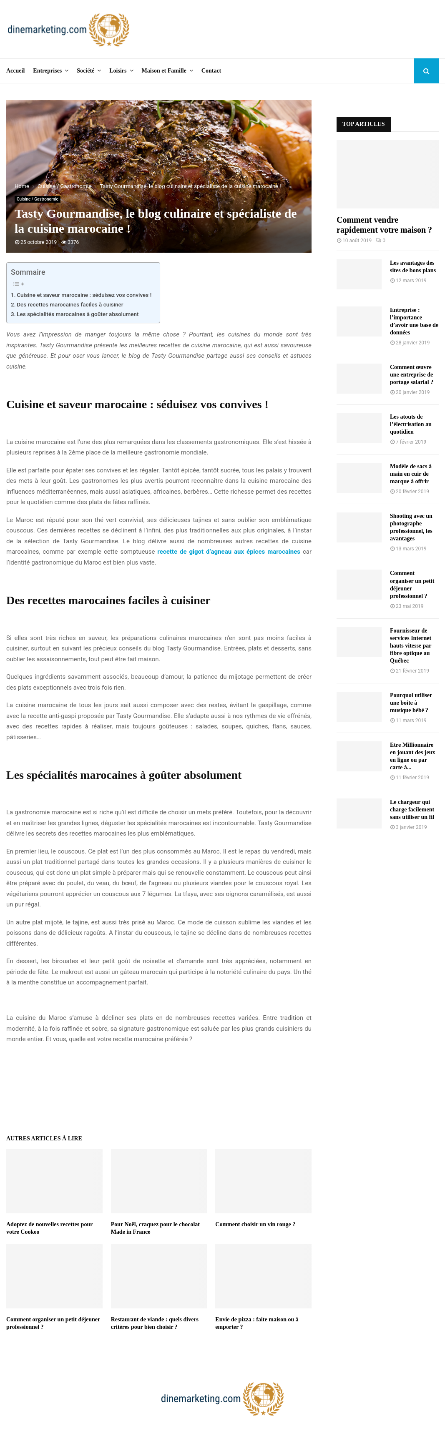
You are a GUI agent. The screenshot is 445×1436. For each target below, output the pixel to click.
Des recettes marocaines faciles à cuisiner (70, 304)
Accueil (15, 71)
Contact (211, 71)
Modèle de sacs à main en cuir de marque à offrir (411, 474)
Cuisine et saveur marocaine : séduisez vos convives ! (84, 294)
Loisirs (117, 71)
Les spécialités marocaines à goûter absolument (77, 314)
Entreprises (47, 71)
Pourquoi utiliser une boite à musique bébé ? (411, 702)
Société (85, 71)
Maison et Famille (164, 71)
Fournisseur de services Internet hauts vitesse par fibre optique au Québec (410, 646)
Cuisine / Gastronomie (37, 199)
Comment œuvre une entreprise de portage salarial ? (411, 374)
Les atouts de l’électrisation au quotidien (411, 424)
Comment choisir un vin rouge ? (255, 1224)
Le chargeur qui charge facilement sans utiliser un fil (412, 809)
